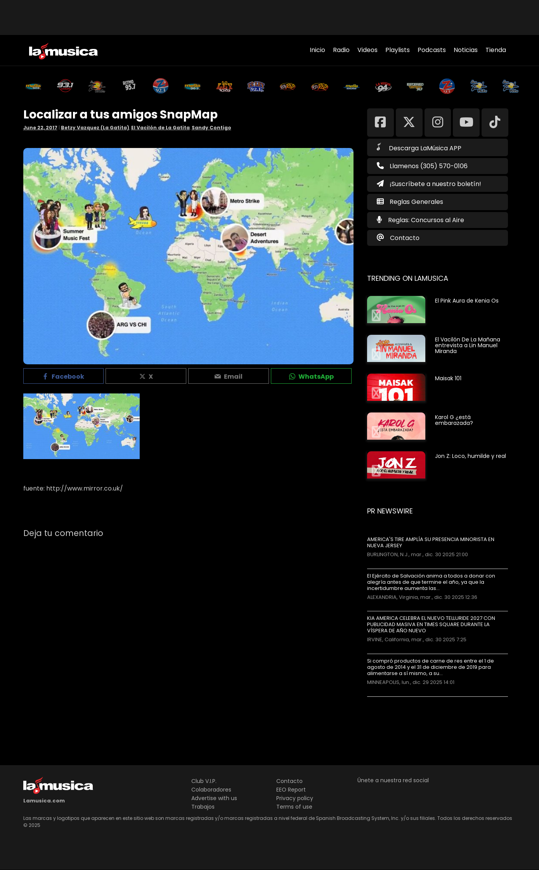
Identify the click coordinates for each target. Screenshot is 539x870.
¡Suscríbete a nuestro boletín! (429, 183)
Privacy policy (294, 798)
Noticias (466, 49)
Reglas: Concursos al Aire (426, 220)
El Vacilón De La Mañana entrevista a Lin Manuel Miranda (467, 345)
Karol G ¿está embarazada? (454, 420)
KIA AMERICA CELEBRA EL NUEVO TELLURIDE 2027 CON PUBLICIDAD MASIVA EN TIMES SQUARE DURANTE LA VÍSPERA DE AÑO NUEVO (431, 624)
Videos (367, 49)
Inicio (317, 49)
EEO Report (291, 789)
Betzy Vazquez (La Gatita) (95, 127)
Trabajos (203, 807)
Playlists (397, 49)
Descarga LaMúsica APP (419, 148)
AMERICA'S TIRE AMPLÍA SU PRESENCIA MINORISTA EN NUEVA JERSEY (430, 542)
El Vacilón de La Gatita (160, 127)
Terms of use (294, 807)
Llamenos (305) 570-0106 (422, 166)
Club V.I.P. (204, 781)
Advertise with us (214, 798)
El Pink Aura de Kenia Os (467, 300)
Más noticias (393, 700)
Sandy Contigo (211, 127)
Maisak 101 (448, 378)
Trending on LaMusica (407, 278)
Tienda (495, 49)
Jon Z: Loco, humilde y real (470, 456)
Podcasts (432, 49)
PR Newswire (390, 511)
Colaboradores (211, 789)
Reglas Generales (416, 201)
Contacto (404, 237)
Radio (341, 49)
